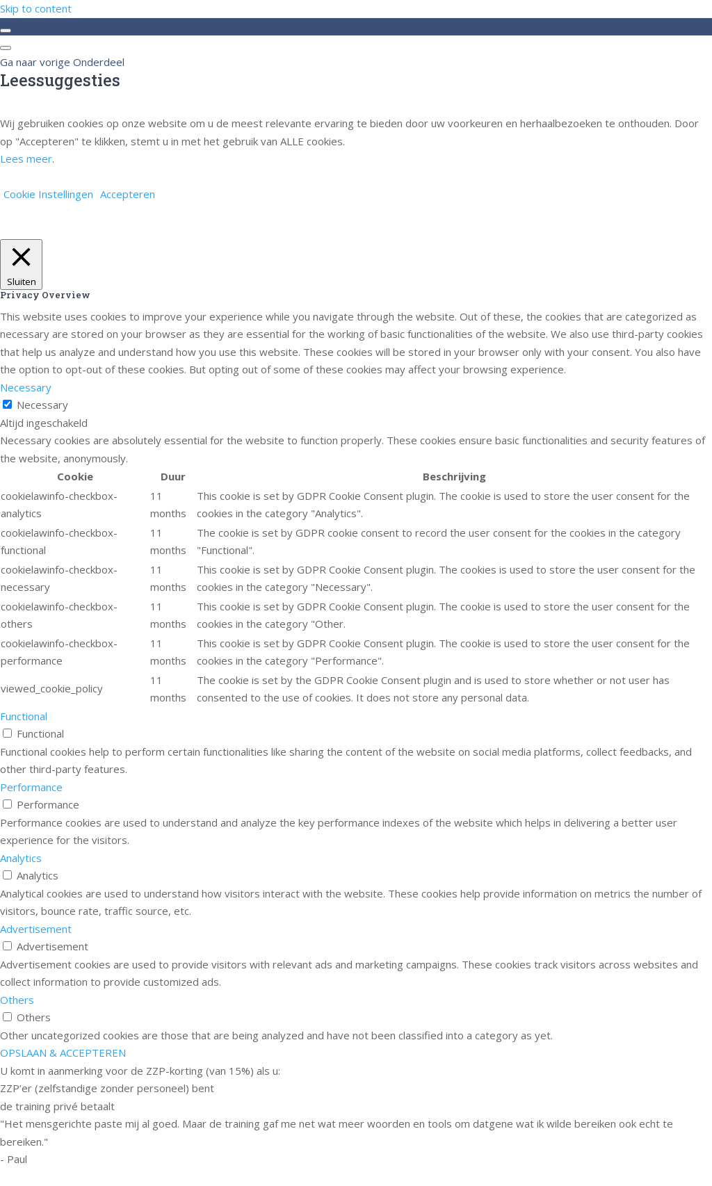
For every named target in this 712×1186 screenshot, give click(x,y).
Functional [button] (23, 716)
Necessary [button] (25, 387)
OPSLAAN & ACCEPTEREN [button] (63, 1052)
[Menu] (5, 48)
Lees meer (26, 158)
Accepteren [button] (127, 194)
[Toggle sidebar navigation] (5, 31)
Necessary (42, 405)
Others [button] (17, 1000)
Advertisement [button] (36, 929)
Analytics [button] (21, 858)
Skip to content (36, 8)
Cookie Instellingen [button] (48, 194)
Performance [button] (31, 787)
